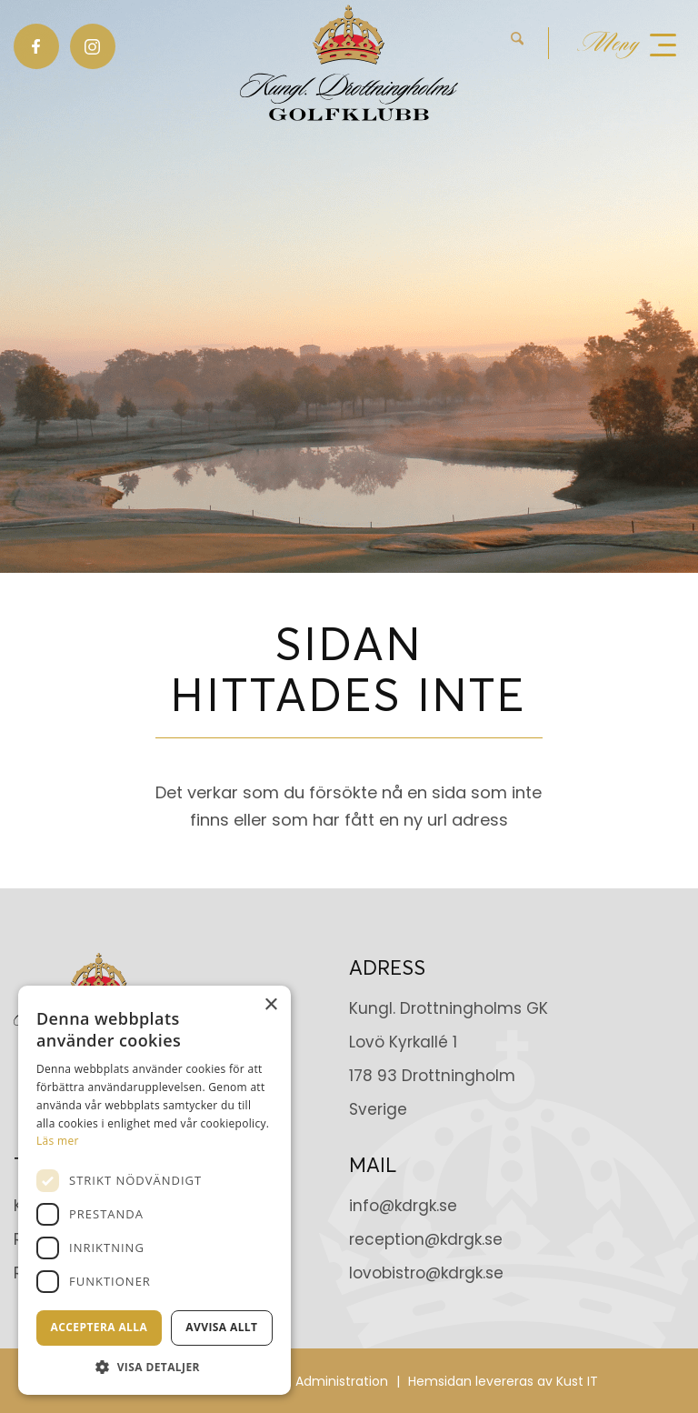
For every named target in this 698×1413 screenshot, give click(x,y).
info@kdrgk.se (403, 1206)
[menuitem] (530, 43)
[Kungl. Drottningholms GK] (349, 62)
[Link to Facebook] (36, 46)
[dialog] (154, 1190)
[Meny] (626, 43)
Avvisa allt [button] (221, 1327)
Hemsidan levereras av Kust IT (503, 1381)
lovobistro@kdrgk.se (426, 1273)
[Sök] (517, 43)
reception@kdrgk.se (426, 1239)
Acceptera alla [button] (99, 1327)
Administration (341, 1381)
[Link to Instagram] (92, 46)
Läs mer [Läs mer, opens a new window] (57, 1140)
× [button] (270, 1005)
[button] (154, 1367)
